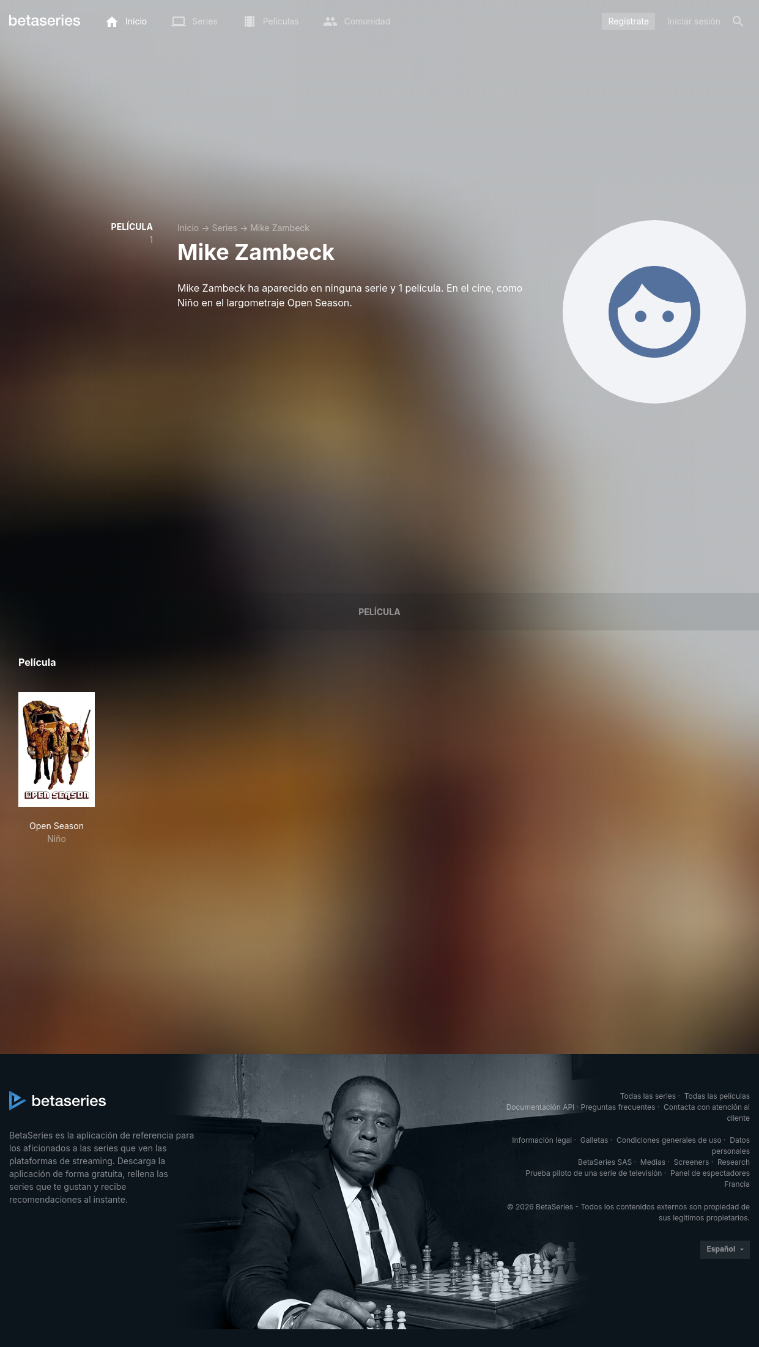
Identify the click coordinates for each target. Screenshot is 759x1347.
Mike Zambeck (279, 228)
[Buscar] (738, 21)
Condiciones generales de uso (669, 1140)
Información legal (542, 1140)
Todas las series (648, 1096)
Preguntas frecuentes (618, 1107)
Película (379, 612)
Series (224, 228)
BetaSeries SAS (605, 1162)
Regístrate (628, 21)
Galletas (594, 1140)
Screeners (691, 1162)
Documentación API (540, 1107)
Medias (652, 1162)
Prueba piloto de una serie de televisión (593, 1173)
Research (733, 1162)
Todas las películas (717, 1096)
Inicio (188, 228)
